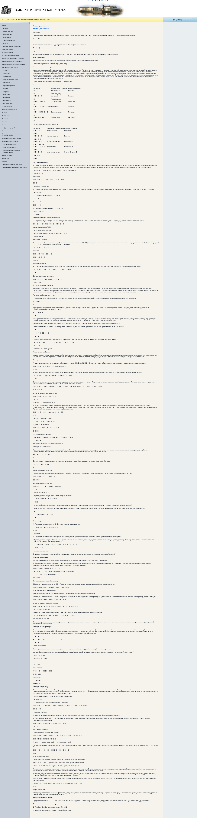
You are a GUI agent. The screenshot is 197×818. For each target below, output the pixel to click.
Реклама (5, 88)
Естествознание (7, 52)
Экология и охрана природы (12, 164)
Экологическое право (9, 131)
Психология (6, 82)
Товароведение (7, 155)
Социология (6, 95)
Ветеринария (6, 37)
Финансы (5, 119)
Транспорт (5, 158)
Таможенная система (9, 110)
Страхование (6, 101)
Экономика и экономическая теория (14, 167)
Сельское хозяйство (9, 144)
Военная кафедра (8, 40)
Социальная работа (9, 147)
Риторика (5, 92)
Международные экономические (13, 64)
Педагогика (6, 73)
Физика (4, 113)
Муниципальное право (10, 67)
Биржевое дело (7, 34)
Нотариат (5, 70)
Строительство (7, 104)
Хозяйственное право (9, 125)
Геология (5, 43)
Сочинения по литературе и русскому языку (11, 151)
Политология (6, 76)
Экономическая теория (10, 141)
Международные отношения (12, 61)
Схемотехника (7, 107)
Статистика (6, 98)
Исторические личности (10, 55)
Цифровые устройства (10, 128)
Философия (6, 116)
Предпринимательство (10, 79)
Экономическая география (11, 138)
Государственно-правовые (11, 46)
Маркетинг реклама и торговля (13, 58)
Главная (5, 28)
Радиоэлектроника (8, 85)
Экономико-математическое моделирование (12, 134)
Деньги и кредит (7, 49)
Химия (4, 122)
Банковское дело (8, 31)
